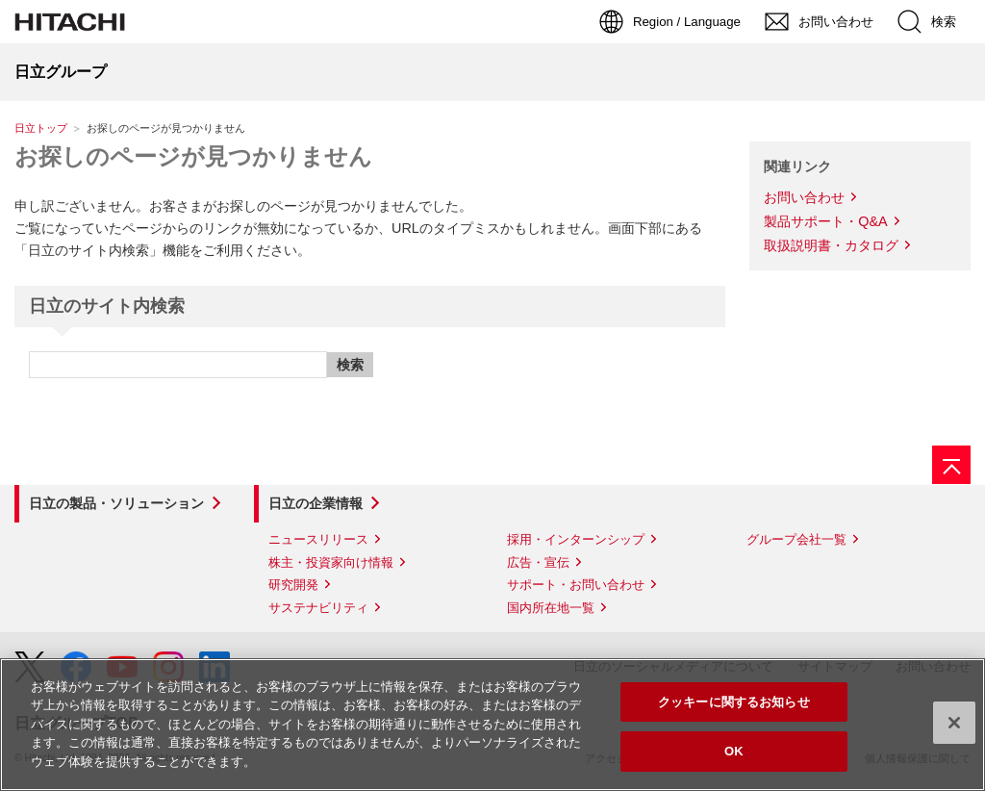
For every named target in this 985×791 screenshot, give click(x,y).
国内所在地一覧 (550, 607)
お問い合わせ (804, 197)
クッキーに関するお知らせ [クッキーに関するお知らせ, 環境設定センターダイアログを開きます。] (734, 702)
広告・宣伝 (538, 562)
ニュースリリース (318, 539)
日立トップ (40, 128)
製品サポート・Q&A (825, 221)
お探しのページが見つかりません (193, 156)
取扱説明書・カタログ (831, 245)
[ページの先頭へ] (951, 465)
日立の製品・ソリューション (116, 503)
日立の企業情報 (315, 503)
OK (734, 751)
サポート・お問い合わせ (575, 584)
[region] (492, 724)
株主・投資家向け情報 (330, 562)
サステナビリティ (318, 607)
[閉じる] (954, 723)
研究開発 (293, 584)
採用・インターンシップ (575, 539)
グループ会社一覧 (796, 539)
